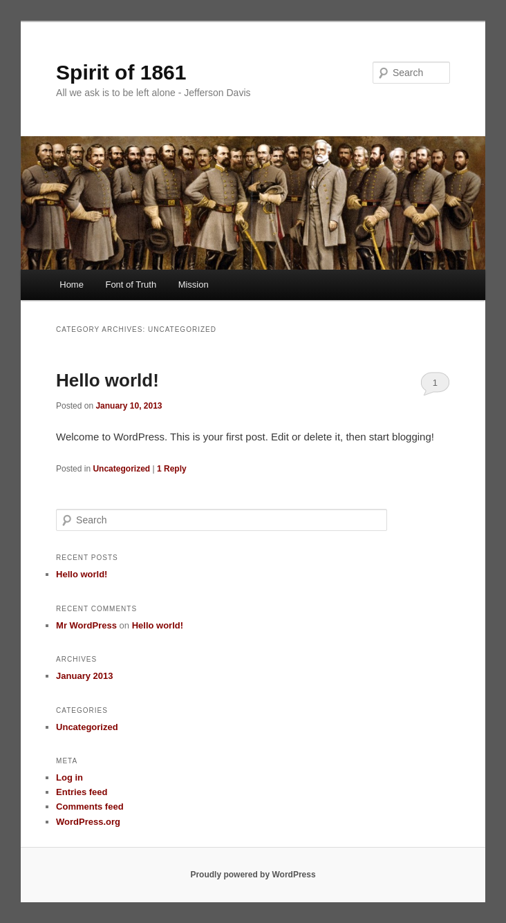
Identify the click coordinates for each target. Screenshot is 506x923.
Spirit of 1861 (121, 72)
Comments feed (90, 806)
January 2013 (84, 676)
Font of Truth (130, 284)
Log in (69, 777)
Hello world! (107, 380)
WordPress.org (88, 822)
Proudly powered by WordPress (252, 874)
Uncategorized (121, 469)
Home (71, 284)
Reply (172, 469)
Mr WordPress (86, 625)
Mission (193, 284)
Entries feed (81, 792)
